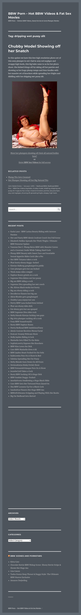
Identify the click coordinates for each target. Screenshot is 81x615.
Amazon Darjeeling (18, 580)
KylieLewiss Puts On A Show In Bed (25, 356)
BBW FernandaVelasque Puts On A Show (28, 368)
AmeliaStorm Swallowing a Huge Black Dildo (29, 380)
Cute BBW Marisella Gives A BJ (23, 349)
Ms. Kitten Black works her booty (25, 287)
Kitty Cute (14, 562)
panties (46, 191)
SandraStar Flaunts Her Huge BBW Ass (27, 390)
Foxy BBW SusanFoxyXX (21, 321)
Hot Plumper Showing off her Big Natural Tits (28, 180)
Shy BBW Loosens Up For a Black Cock (27, 387)
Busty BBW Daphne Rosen (21, 325)
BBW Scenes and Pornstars (26, 556)
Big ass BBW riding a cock (21, 281)
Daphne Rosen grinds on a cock (24, 275)
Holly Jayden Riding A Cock (22, 337)
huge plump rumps (22, 191)
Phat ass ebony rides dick (21, 306)
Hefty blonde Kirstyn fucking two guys (27, 315)
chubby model (38, 188)
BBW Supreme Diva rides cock (23, 312)
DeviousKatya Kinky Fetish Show (24, 365)
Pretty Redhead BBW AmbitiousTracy (26, 328)
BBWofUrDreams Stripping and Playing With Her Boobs (34, 393)
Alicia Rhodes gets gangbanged (24, 297)
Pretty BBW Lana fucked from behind (26, 303)
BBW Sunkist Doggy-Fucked (22, 377)
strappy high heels (50, 193)
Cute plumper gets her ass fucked (24, 269)
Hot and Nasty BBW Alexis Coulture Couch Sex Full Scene (35, 238)
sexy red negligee (14, 193)
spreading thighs (37, 193)
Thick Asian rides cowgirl (21, 272)
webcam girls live (10, 596)
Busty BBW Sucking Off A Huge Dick (26, 374)
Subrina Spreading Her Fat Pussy (24, 359)
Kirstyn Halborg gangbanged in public (27, 266)
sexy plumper (55, 191)
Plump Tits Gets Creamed (19, 177)
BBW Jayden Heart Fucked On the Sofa (27, 353)
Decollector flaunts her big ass (23, 294)
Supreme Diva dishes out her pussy (25, 278)
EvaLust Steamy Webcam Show (24, 334)
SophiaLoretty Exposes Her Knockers (26, 343)
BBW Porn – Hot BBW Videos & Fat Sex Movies (24, 608)
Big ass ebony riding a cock (22, 290)
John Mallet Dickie (15, 186)
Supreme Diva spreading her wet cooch (27, 284)
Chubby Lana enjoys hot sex (22, 300)
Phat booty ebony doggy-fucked (24, 262)
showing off (26, 193)
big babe (29, 188)
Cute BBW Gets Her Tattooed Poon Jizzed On (29, 384)
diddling (47, 188)
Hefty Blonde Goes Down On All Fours (26, 362)
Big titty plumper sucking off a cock (26, 318)
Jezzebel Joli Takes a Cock (21, 371)
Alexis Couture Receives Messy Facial (26, 331)
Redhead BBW (41, 186)
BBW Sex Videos (19, 188)
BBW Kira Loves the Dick (21, 346)
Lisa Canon (15, 571)
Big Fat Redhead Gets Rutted (23, 396)
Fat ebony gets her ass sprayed (23, 309)
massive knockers (36, 191)
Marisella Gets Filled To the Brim (24, 340)
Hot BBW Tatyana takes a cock (23, 259)
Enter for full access (35, 162)
